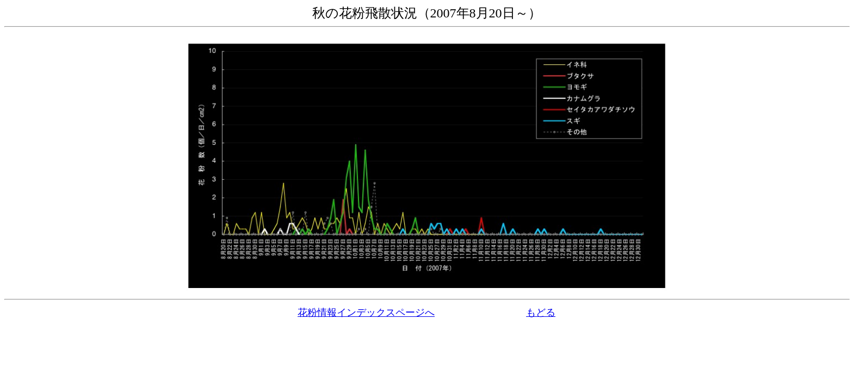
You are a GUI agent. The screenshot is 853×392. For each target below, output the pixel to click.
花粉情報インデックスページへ (366, 312)
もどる (540, 312)
